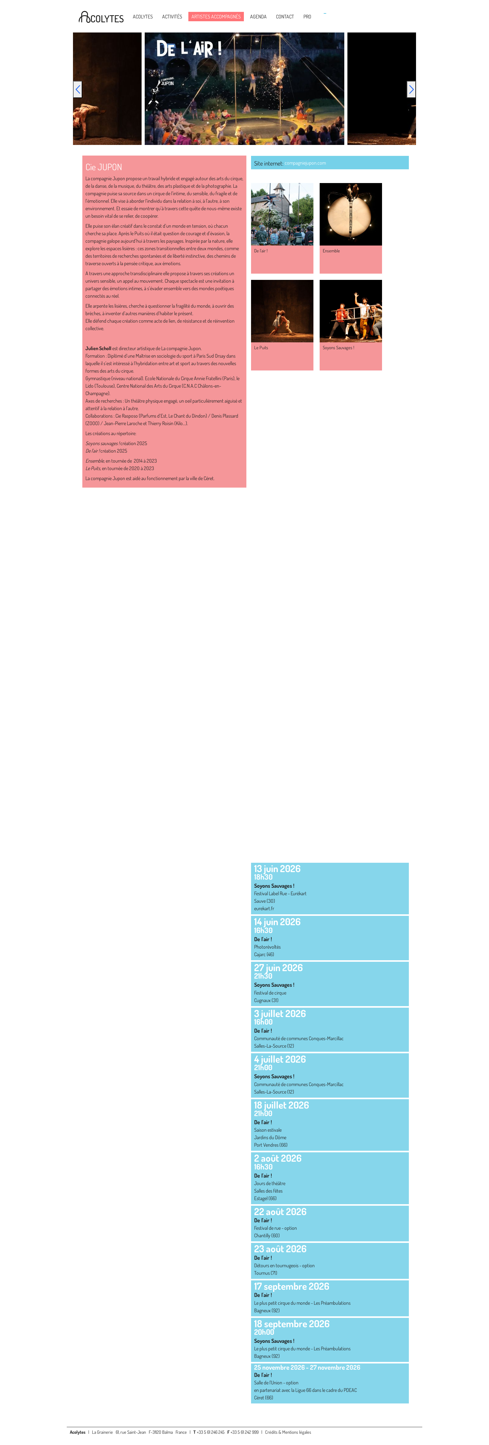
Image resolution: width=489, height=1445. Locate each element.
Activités (172, 16)
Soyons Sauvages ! (338, 347)
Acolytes (143, 16)
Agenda (258, 16)
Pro (307, 16)
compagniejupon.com (305, 163)
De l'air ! (261, 250)
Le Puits (261, 347)
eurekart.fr (264, 908)
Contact (285, 16)
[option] (244, 88)
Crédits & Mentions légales (288, 1432)
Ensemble (331, 250)
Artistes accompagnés (216, 16)
